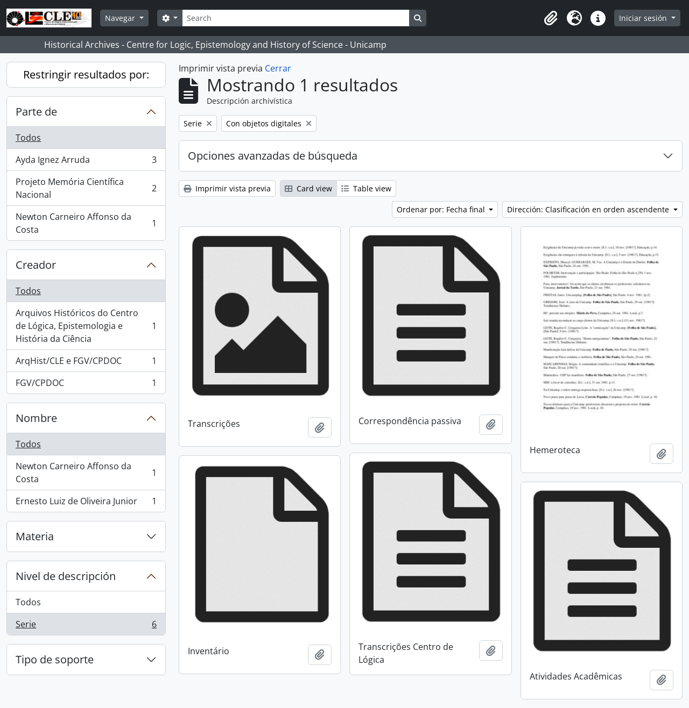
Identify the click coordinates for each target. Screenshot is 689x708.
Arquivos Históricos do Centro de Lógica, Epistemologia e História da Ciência (86, 326)
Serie (86, 626)
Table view (366, 188)
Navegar (121, 18)
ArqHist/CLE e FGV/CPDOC (86, 363)
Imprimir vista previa (227, 188)
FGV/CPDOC (86, 385)
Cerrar (278, 68)
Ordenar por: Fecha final (442, 209)
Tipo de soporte (55, 659)
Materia (35, 536)
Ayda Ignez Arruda (86, 162)
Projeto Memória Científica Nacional (86, 188)
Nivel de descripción (66, 576)
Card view (308, 188)
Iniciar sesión (644, 18)
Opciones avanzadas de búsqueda (272, 155)
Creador (36, 265)
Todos (28, 138)
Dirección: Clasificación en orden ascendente (589, 209)
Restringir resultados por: (86, 74)
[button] (551, 18)
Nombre (36, 418)
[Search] (295, 18)
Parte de (36, 111)
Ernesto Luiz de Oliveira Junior (86, 503)
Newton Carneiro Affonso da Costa (86, 223)
